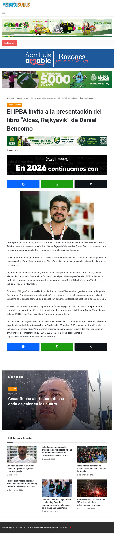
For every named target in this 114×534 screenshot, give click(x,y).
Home (10, 98)
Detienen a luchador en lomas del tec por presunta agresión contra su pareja (20, 469)
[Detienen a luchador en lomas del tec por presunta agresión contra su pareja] (22, 454)
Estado (13, 389)
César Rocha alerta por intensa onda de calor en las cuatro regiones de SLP (36, 404)
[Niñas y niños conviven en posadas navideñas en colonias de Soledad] (92, 454)
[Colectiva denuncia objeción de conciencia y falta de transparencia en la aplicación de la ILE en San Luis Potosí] (57, 488)
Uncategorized (22, 98)
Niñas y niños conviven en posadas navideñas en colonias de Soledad (91, 469)
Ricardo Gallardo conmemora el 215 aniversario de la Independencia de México (91, 502)
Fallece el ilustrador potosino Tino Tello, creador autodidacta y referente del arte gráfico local (22, 484)
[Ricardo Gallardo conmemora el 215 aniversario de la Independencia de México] (92, 488)
